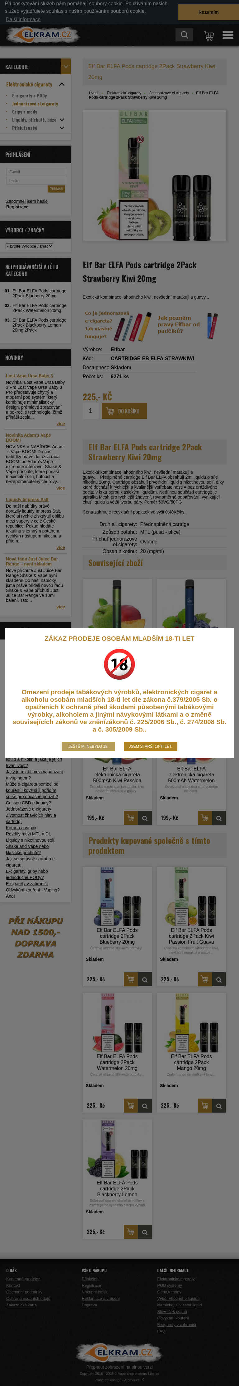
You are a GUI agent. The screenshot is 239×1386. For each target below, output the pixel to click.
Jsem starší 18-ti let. (150, 746)
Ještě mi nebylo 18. (88, 746)
